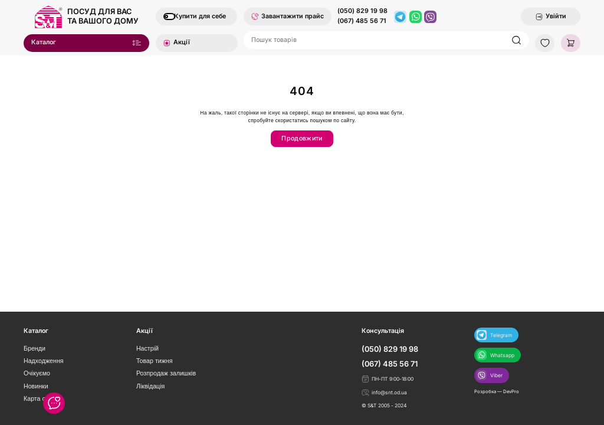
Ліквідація (150, 386)
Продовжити (301, 138)
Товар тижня (154, 360)
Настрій (147, 348)
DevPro (511, 391)
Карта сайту (41, 398)
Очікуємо (37, 373)
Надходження (44, 360)
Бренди (34, 348)
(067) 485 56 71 (361, 21)
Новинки (36, 386)
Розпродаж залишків (166, 373)
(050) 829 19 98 (362, 11)
